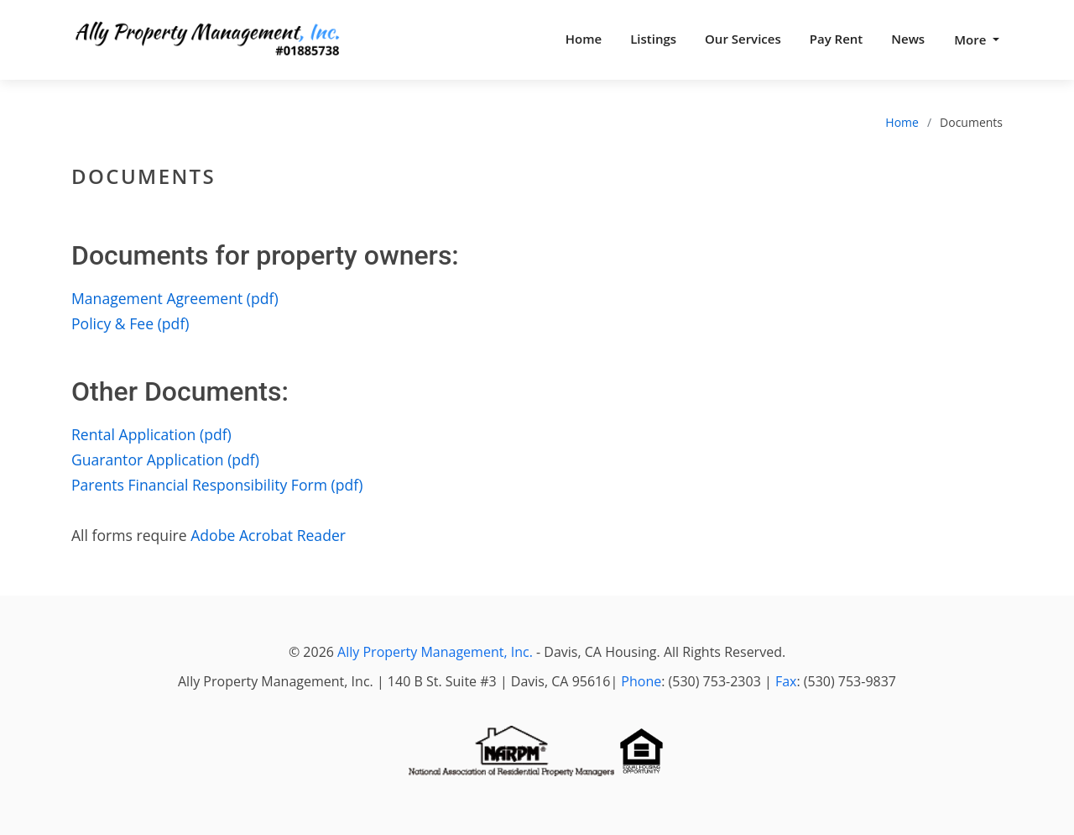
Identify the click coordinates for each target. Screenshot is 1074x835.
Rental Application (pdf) (151, 434)
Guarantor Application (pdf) (165, 459)
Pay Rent (836, 38)
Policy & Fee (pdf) (130, 323)
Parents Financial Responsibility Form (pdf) (216, 485)
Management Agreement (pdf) (175, 298)
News (908, 38)
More (971, 39)
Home (584, 38)
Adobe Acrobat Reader (268, 535)
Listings (653, 38)
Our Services (743, 38)
